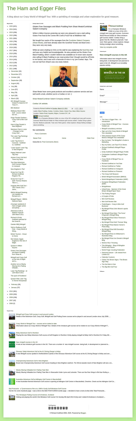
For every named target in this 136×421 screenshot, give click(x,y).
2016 (11, 53)
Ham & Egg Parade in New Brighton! (18, 125)
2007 (11, 300)
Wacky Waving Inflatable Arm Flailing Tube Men (32, 370)
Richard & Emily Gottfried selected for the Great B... (18, 219)
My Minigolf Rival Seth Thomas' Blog (114, 222)
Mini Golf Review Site (109, 201)
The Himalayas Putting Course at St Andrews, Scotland (35, 395)
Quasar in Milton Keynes (16, 246)
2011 (11, 69)
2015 (11, 56)
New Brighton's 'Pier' (18, 169)
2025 (11, 26)
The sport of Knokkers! (18, 276)
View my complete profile (108, 47)
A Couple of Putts (108, 196)
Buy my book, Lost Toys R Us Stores (114, 145)
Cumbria (56, 111)
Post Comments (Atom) (50, 142)
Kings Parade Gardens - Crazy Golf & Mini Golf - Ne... (19, 119)
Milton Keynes (80, 111)
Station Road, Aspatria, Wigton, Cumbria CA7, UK (54, 113)
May (12, 92)
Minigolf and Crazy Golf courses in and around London (35, 314)
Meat (74, 111)
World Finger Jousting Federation (113, 250)
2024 (11, 29)
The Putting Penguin (109, 194)
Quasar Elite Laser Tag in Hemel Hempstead (19, 280)
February (14, 284)
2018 (11, 47)
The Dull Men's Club (109, 264)
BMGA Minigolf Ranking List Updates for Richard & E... (19, 194)
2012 (11, 66)
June (13, 89)
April (13, 95)
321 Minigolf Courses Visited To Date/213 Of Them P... (19, 103)
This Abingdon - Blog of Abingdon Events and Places (113, 246)
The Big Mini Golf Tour (109, 267)
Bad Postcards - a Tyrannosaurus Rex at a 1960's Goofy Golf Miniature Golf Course (37, 389)
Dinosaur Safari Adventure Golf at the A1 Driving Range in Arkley (38, 351)
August (13, 83)
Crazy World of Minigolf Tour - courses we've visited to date (36, 323)
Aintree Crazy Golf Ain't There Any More (19, 158)
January (14, 287)
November (15, 74)
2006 (11, 303)
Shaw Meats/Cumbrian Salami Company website (51, 99)
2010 (11, 291)
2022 (11, 35)
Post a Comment (40, 134)
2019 (11, 44)
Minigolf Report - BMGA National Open (19, 200)
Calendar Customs (108, 257)
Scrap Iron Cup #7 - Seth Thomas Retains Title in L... (19, 180)
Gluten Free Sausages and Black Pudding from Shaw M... (18, 252)
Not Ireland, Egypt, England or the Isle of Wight (19, 241)
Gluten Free (68, 111)
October (14, 77)
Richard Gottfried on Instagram (112, 169)
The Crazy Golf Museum (110, 174)
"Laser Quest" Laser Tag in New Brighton (19, 149)
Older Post (90, 138)
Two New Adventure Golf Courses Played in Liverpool (18, 164)
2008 (11, 297)
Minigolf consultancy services (112, 128)
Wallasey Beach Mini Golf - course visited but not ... (18, 112)
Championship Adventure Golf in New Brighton (32, 361)
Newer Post (37, 138)
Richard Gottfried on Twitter (111, 166)
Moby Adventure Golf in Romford (27, 333)
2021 (11, 38)
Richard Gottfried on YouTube (112, 163)
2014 (11, 59)
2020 (11, 41)
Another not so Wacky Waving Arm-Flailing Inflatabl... (18, 266)
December (15, 71)
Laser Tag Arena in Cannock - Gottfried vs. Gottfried (18, 143)
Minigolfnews (106, 186)
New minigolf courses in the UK (113, 55)
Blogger (83, 413)
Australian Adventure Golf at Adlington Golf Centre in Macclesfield (38, 379)
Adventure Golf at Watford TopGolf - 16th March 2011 (17, 212)
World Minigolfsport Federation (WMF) (115, 179)
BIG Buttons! (15, 108)
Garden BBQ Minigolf (18, 224)
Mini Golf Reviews (108, 199)
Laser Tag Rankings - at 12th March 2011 (19, 272)
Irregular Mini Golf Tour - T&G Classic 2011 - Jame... (19, 187)
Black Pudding (42, 111)
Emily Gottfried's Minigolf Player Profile (115, 152)
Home (64, 138)
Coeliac (50, 111)
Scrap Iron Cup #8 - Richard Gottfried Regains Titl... (17, 174)
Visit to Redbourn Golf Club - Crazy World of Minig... (19, 229)
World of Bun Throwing (109, 243)
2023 (11, 32)
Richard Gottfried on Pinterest (112, 171)
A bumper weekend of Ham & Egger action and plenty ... (18, 206)
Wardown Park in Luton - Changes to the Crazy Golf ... (19, 131)
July (12, 86)
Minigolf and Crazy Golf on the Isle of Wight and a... (19, 259)
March (13, 98)
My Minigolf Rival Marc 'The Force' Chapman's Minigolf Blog (113, 214)
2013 (11, 62)
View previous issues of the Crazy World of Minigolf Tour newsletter (113, 137)
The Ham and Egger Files (36, 8)
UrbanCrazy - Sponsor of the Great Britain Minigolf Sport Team (114, 190)
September (15, 80)
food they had (88, 50)
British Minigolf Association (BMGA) (114, 177)
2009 (11, 294)
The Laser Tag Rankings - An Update (19, 137)
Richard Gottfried (116, 26)
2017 (11, 50)
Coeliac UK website (40, 104)
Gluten (61, 111)
